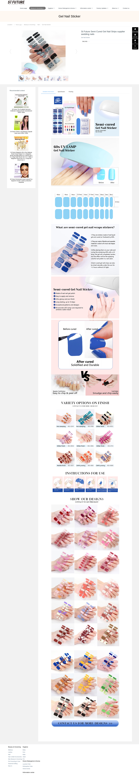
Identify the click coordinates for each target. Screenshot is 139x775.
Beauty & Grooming (29, 24)
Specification (61, 91)
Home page (23, 8)
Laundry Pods (54, 750)
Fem (30, 752)
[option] (43, 52)
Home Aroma (53, 754)
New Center (74, 752)
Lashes (10, 752)
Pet (30, 759)
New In (10, 766)
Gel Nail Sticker (46, 24)
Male (30, 754)
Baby (30, 750)
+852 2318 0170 (106, 752)
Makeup (10, 750)
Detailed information (48, 91)
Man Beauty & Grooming (15, 759)
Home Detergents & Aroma (58, 747)
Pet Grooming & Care (14, 761)
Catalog (73, 750)
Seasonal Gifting (13, 763)
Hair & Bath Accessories (15, 757)
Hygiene (31, 747)
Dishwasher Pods (55, 752)
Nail (38, 24)
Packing (71, 91)
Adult (30, 757)
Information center (76, 747)
